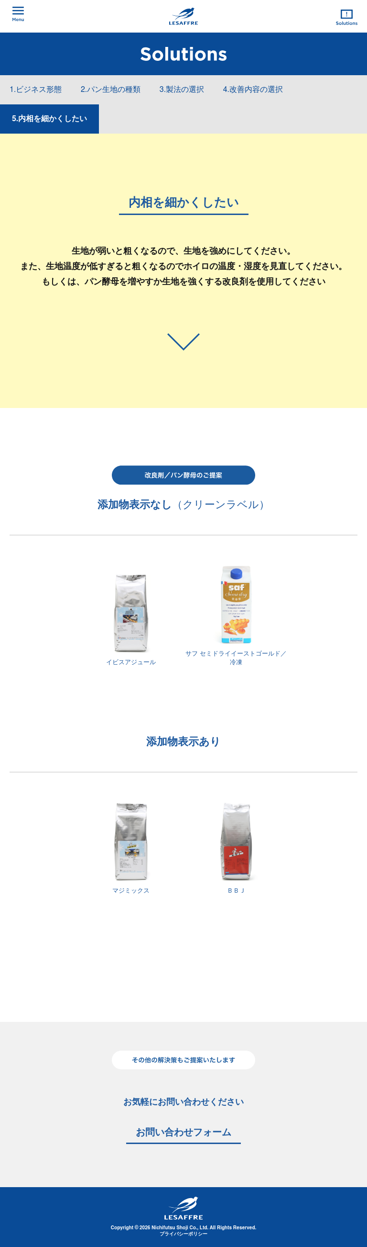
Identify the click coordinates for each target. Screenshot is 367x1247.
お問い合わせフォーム (183, 1132)
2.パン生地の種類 (110, 89)
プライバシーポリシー (183, 1234)
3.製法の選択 (182, 89)
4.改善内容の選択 (253, 89)
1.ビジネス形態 (36, 89)
